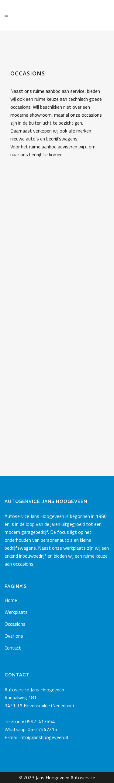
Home (11, 600)
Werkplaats (16, 612)
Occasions (15, 624)
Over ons (14, 635)
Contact (13, 647)
